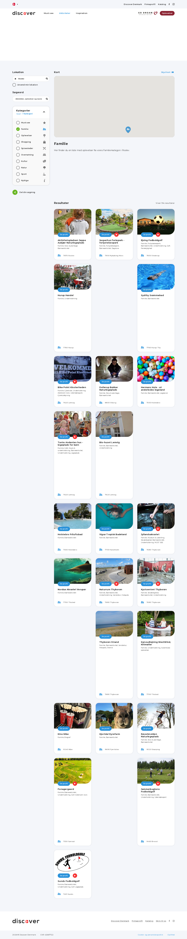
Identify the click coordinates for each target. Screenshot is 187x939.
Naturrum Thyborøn (110, 589)
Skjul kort (167, 72)
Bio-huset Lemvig (109, 442)
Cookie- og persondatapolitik (150, 935)
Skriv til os (161, 921)
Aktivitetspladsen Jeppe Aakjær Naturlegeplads (72, 241)
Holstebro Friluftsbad (70, 534)
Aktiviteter (64, 13)
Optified (171, 935)
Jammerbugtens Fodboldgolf (150, 790)
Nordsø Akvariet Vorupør (72, 589)
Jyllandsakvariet (150, 534)
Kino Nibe (63, 734)
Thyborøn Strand (109, 642)
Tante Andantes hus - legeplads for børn (70, 443)
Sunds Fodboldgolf (69, 881)
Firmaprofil (149, 4)
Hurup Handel (65, 295)
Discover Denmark (133, 4)
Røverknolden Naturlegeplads (150, 735)
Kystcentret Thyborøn (154, 589)
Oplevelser (167, 13)
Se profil (64, 235)
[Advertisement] (93, 40)
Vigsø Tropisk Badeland (113, 534)
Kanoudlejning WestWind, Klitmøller (156, 643)
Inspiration (81, 13)
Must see (48, 13)
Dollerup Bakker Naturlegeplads (108, 388)
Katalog (162, 4)
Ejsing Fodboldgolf (152, 240)
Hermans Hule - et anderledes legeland (153, 388)
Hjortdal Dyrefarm (109, 734)
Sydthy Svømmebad (152, 295)
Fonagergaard (66, 789)
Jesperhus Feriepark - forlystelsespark (111, 241)
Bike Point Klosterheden (72, 387)
